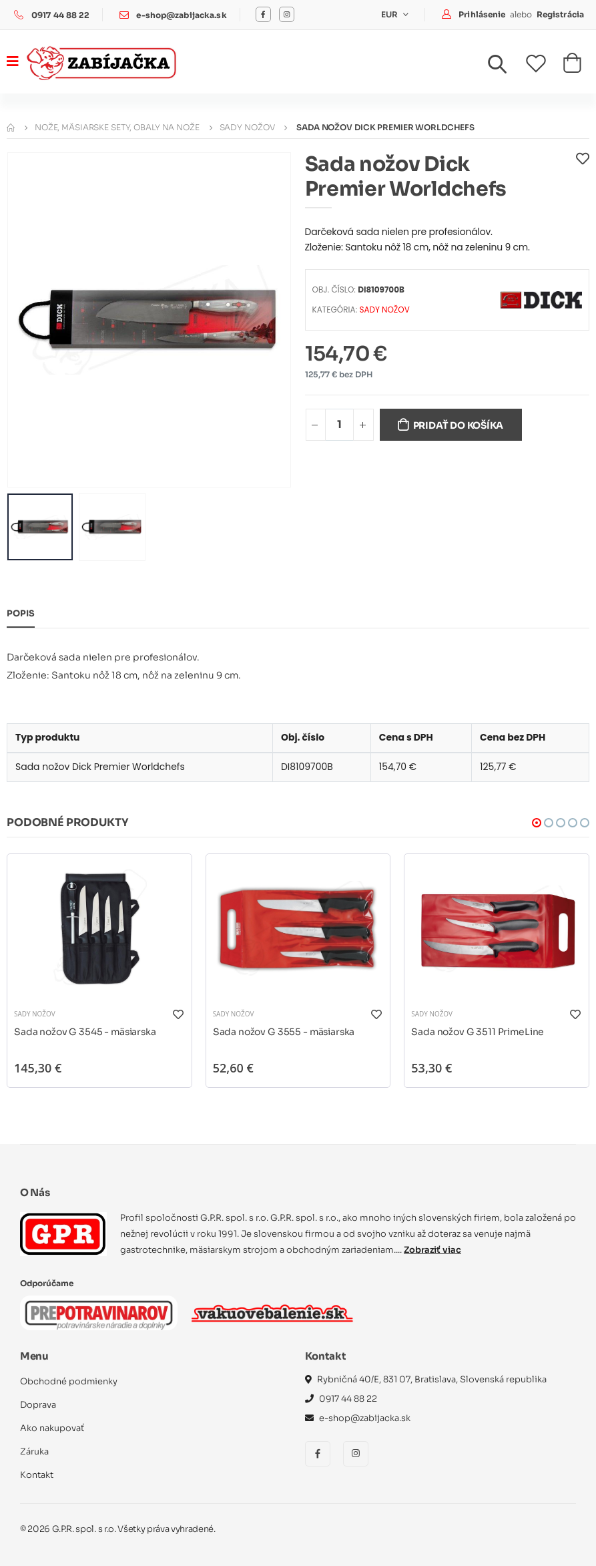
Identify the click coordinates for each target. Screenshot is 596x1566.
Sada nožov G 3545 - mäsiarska (86, 1031)
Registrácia (560, 14)
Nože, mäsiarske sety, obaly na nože (117, 127)
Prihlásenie (483, 14)
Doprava (38, 1404)
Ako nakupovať (52, 1427)
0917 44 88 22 (60, 15)
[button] (505, 66)
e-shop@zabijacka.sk (181, 15)
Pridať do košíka (459, 425)
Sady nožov (247, 127)
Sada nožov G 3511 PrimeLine (478, 1031)
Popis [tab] (21, 613)
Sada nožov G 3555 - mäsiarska (285, 1031)
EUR (390, 14)
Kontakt (36, 1474)
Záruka (34, 1450)
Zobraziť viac (432, 1249)
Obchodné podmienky (69, 1380)
